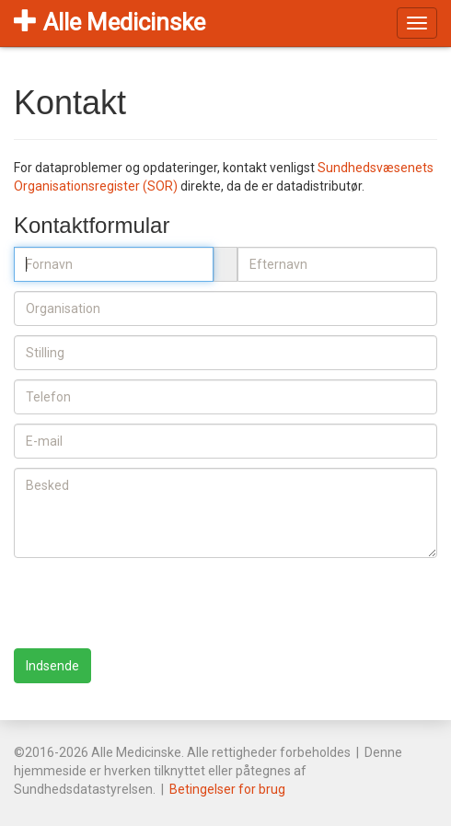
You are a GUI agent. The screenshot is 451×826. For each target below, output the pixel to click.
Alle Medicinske (109, 22)
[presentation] (154, 603)
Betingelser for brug (227, 789)
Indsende (52, 665)
